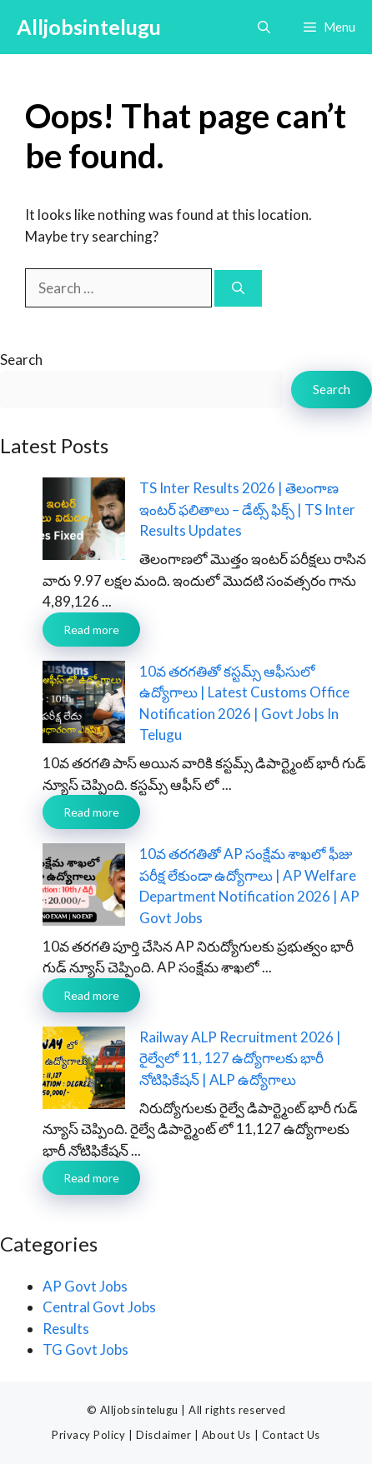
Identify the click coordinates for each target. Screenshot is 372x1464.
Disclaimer (163, 1435)
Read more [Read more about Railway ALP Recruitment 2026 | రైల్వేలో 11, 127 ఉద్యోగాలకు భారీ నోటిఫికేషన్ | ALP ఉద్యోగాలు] (91, 1178)
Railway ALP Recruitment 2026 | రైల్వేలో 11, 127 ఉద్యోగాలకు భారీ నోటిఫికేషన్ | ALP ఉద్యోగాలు (240, 1058)
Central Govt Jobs (99, 1307)
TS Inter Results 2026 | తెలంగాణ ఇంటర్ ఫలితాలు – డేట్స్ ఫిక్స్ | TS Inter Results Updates (247, 509)
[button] (264, 27)
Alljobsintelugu (89, 26)
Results (66, 1328)
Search (21, 359)
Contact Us (291, 1435)
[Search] (238, 288)
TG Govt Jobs (85, 1349)
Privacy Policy (88, 1435)
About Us (226, 1435)
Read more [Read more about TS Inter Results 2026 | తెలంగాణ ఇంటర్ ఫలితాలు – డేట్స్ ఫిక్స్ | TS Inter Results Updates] (91, 629)
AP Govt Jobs (85, 1286)
